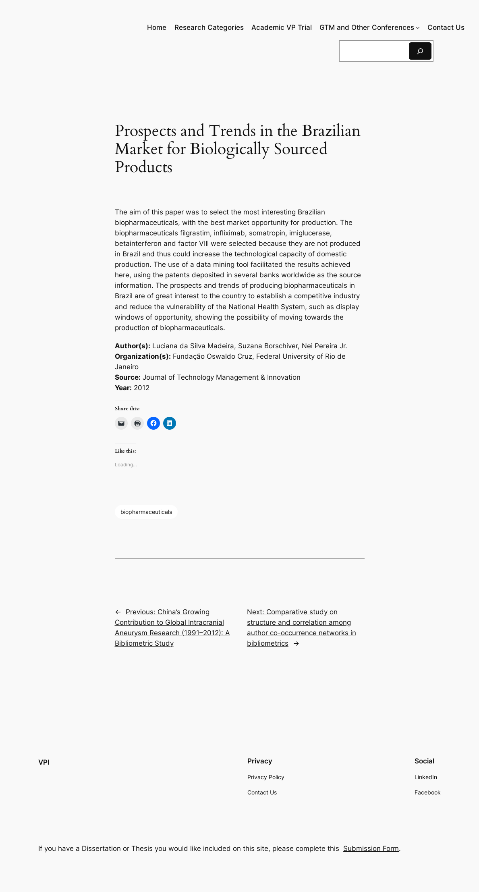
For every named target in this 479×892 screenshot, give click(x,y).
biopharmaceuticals (146, 511)
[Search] (420, 51)
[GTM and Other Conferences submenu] (418, 27)
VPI (44, 762)
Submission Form (371, 848)
